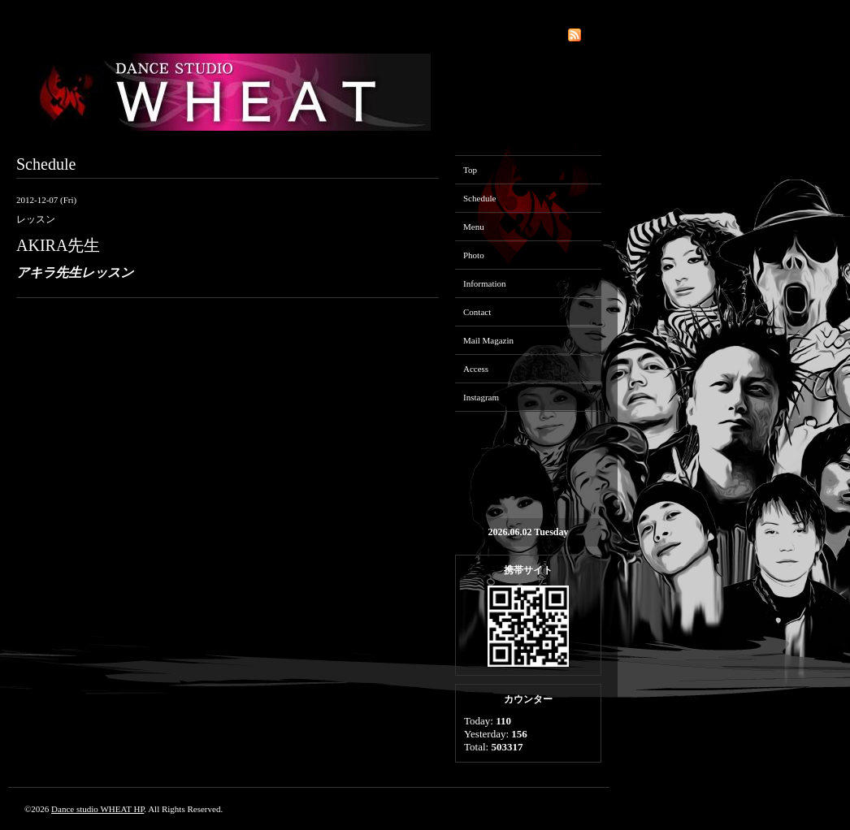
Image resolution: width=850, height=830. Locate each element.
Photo (473, 255)
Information (484, 283)
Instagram (481, 397)
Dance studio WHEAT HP (97, 809)
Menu (473, 226)
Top (470, 170)
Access (475, 369)
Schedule (479, 198)
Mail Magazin (488, 340)
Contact (477, 312)
